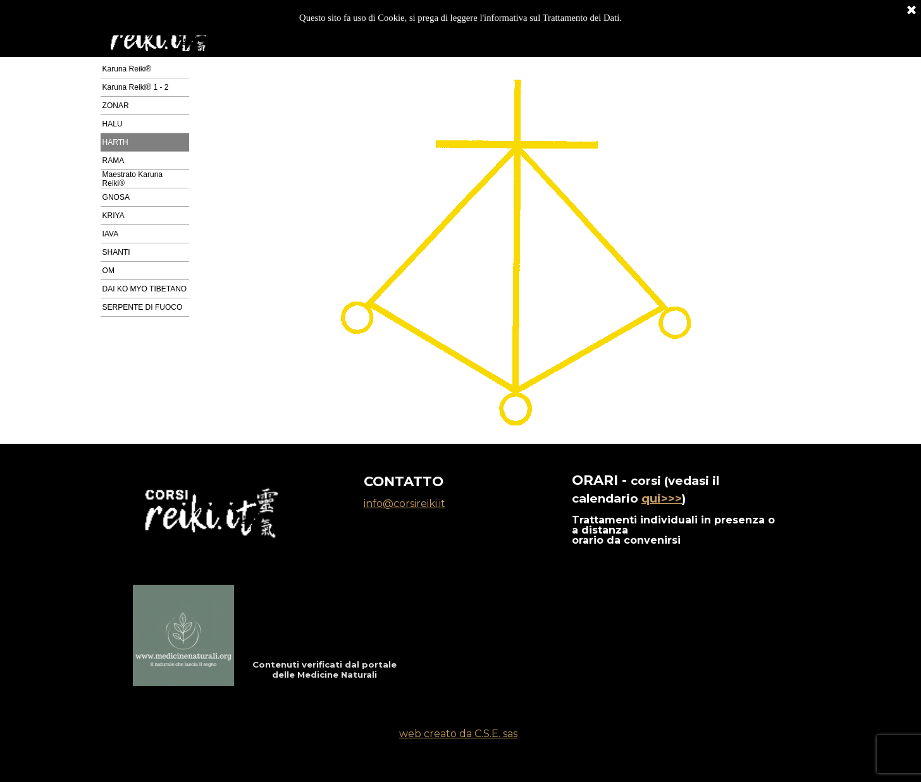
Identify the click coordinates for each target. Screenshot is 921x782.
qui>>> (661, 498)
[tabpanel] (676, 508)
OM (108, 270)
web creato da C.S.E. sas (458, 734)
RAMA (113, 160)
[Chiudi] (911, 9)
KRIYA (113, 215)
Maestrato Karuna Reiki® (132, 179)
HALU (112, 123)
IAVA (110, 233)
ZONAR (115, 105)
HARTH (115, 142)
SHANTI (116, 252)
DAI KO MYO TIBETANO (144, 288)
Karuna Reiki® (127, 68)
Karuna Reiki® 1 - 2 (135, 87)
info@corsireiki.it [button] (404, 504)
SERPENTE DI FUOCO (142, 307)
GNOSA (116, 197)
